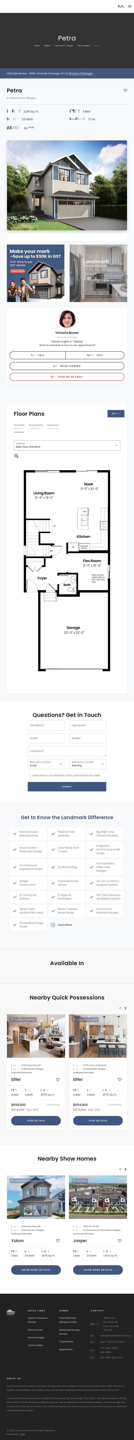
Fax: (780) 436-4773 (111, 1357)
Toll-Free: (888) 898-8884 (109, 1350)
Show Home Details (36, 1269)
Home (37, 45)
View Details (36, 1120)
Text (95, 355)
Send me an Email (67, 376)
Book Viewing (67, 365)
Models (47, 45)
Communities (35, 1345)
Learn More (61, 925)
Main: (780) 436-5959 (112, 1342)
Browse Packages (81, 73)
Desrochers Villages (64, 45)
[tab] (19, 427)
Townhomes (66, 1341)
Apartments (66, 1349)
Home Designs (36, 1337)
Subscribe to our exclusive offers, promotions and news (66, 775)
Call (37, 355)
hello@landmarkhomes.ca (115, 1335)
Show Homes (35, 1330)
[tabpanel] (67, 563)
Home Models (84, 45)
